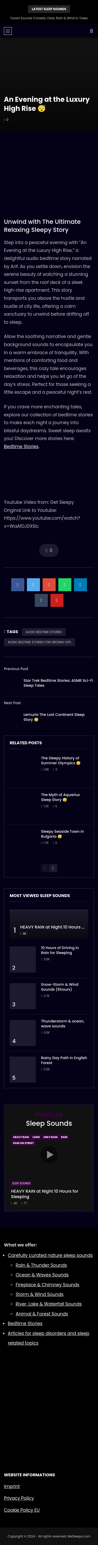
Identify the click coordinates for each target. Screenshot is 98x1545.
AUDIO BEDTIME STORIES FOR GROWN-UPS (39, 642)
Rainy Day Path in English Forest (64, 1060)
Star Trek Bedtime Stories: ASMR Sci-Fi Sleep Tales (58, 683)
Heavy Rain (21, 1137)
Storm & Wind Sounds (40, 1294)
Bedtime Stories (21, 446)
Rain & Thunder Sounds (41, 1265)
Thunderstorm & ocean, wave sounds (62, 1024)
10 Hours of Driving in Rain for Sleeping (60, 950)
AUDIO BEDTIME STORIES (44, 632)
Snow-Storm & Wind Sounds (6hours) (59, 987)
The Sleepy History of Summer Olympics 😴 (60, 760)
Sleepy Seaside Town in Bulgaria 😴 (62, 834)
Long (36, 1137)
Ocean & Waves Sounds (42, 1275)
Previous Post (16, 668)
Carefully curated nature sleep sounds (50, 1255)
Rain (64, 1137)
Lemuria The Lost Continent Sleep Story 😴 (54, 717)
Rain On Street (23, 1143)
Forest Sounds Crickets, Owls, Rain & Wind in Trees (49, 18)
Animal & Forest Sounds (42, 1314)
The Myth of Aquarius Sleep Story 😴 (60, 797)
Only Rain (50, 1137)
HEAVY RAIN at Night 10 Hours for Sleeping (44, 1194)
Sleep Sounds (21, 1183)
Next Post (12, 702)
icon (49, 1154)
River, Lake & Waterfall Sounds (49, 1304)
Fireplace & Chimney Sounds (47, 1285)
